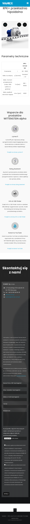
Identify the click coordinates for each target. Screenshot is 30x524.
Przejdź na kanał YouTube (15, 254)
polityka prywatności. (21, 381)
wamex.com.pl (10, 300)
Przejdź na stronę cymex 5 (15, 158)
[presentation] (15, 497)
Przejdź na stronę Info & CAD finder (15, 222)
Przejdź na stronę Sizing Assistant (15, 190)
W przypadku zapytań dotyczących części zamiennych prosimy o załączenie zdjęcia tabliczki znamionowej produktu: (15, 442)
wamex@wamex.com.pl (13, 302)
